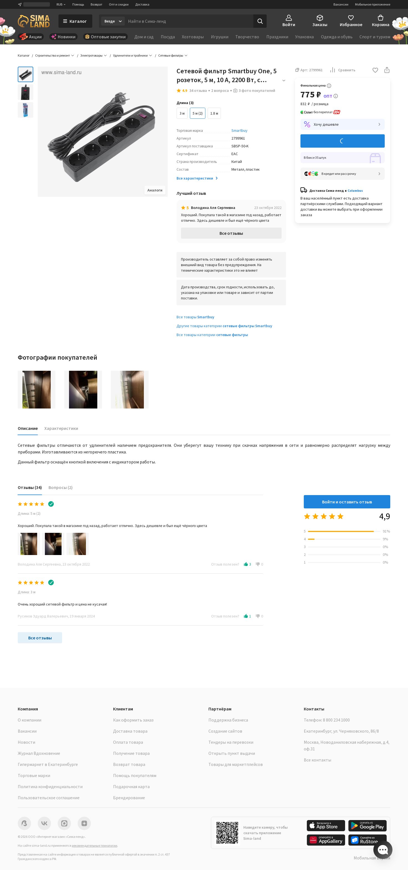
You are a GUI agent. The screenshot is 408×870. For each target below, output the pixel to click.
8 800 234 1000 (336, 720)
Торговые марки (34, 775)
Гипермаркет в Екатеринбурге (48, 764)
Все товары (195, 316)
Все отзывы (231, 233)
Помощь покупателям (134, 775)
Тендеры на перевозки (230, 742)
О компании (29, 720)
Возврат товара (129, 764)
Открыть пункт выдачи (231, 753)
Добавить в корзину (342, 141)
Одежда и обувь (337, 36)
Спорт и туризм (374, 36)
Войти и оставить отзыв (347, 502)
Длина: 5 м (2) (29, 513)
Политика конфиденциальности (50, 786)
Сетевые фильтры (170, 55)
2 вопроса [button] (220, 90)
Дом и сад (144, 36)
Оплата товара (128, 742)
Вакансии (340, 4)
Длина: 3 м (26, 591)
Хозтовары (193, 36)
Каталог (24, 55)
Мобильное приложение (372, 4)
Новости (26, 742)
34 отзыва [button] (198, 90)
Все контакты (317, 760)
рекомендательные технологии (94, 845)
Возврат (96, 4)
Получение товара (131, 753)
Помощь (78, 4)
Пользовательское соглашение (49, 797)
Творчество (247, 36)
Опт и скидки (119, 4)
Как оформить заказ (133, 720)
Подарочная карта (131, 786)
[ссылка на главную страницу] (34, 21)
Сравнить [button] (342, 70)
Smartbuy (239, 130)
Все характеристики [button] (198, 178)
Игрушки (219, 36)
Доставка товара (130, 731)
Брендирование (129, 797)
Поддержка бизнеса (228, 720)
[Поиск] (260, 21)
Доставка (142, 4)
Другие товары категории (224, 325)
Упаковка (304, 36)
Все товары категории (212, 334)
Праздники (277, 36)
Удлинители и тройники (130, 55)
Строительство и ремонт (52, 55)
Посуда (168, 36)
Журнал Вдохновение (39, 753)
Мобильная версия (372, 858)
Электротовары (91, 55)
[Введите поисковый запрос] (189, 21)
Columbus (355, 190)
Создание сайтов (225, 731)
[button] (375, 71)
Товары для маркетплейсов (235, 764)
